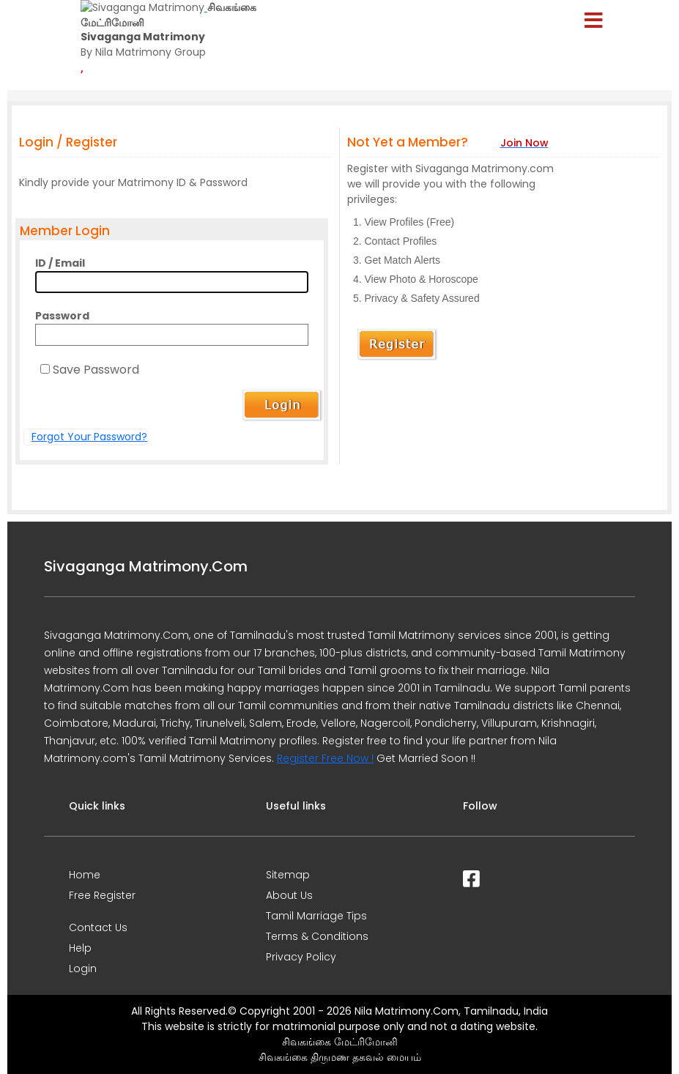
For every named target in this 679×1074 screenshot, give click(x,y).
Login (83, 968)
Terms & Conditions (317, 936)
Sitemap (288, 874)
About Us (289, 895)
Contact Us (98, 927)
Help (80, 948)
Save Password (96, 369)
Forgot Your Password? (89, 436)
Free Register (102, 895)
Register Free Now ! (325, 758)
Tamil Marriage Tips (316, 915)
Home (84, 874)
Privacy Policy (301, 956)
